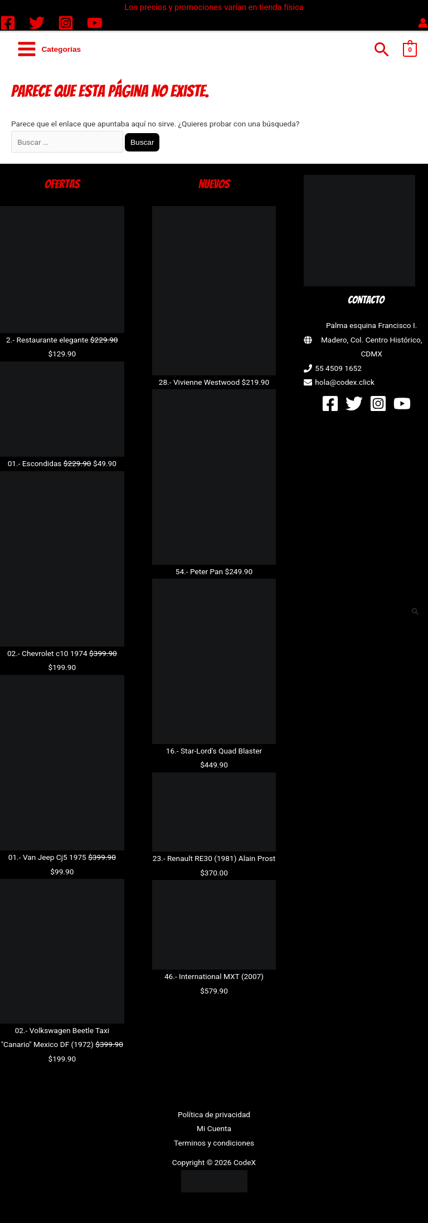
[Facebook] (8, 23)
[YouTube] (95, 23)
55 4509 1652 (338, 368)
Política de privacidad (214, 1114)
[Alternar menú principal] (48, 49)
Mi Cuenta (214, 1128)
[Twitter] (37, 23)
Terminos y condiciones (214, 1142)
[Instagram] (66, 23)
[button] (382, 49)
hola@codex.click (344, 382)
